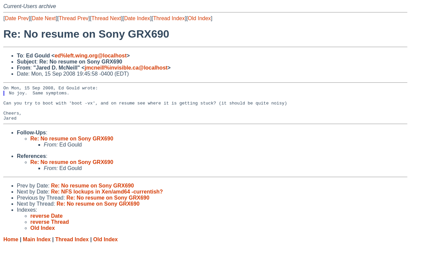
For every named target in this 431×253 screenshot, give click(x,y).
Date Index (137, 18)
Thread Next (106, 18)
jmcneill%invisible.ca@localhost (126, 68)
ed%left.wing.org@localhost (91, 55)
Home (10, 246)
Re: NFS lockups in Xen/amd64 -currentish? (107, 199)
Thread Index (169, 18)
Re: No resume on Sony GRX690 (71, 146)
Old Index (199, 18)
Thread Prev (74, 18)
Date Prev (17, 18)
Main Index (37, 246)
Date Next (44, 18)
